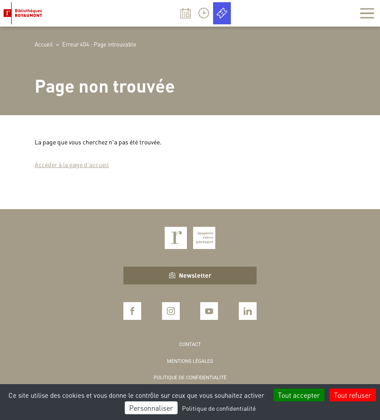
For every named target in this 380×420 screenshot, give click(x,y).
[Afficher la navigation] (367, 13)
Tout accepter (299, 395)
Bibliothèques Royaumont (25, 13)
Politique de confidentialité (190, 378)
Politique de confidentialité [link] (219, 408)
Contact (190, 344)
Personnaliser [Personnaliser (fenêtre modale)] (151, 407)
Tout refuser (353, 395)
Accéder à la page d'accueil (72, 164)
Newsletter (190, 275)
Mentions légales (190, 361)
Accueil (44, 44)
